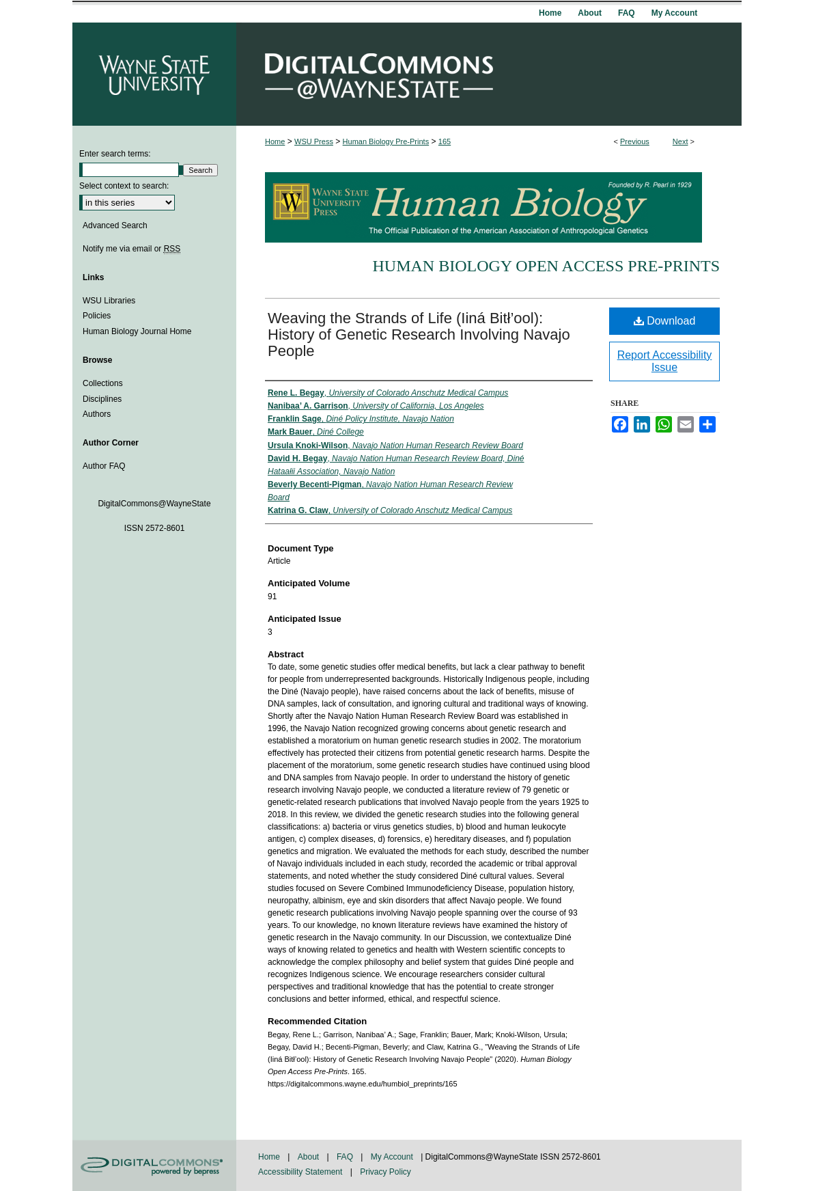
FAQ (346, 1157)
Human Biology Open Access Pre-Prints (546, 266)
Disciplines (102, 399)
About (310, 1157)
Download (665, 321)
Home (275, 141)
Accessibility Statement (301, 1172)
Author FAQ (104, 466)
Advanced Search (115, 225)
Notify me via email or (131, 249)
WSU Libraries (109, 300)
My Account (393, 1157)
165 (444, 141)
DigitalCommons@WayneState (489, 74)
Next (680, 141)
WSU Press (313, 141)
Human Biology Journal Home (137, 331)
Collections (103, 383)
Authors (97, 414)
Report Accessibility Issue (664, 361)
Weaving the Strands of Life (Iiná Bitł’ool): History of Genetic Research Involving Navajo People (419, 334)
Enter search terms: (115, 154)
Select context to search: (124, 186)
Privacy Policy (385, 1172)
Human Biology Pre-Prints (386, 141)
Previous (634, 141)
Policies (97, 315)
